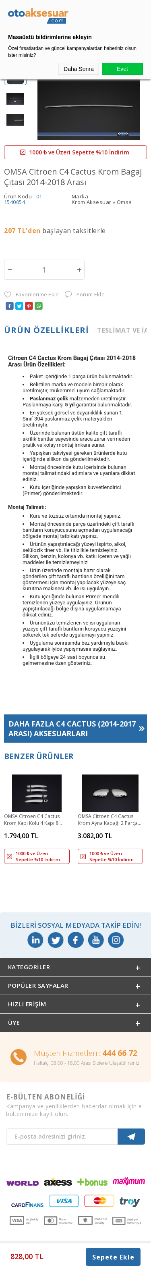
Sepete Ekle (113, 1257)
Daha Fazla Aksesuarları (72, 728)
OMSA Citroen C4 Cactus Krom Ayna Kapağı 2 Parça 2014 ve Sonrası (108, 820)
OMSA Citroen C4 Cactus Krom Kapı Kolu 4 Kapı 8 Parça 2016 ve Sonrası (32, 820)
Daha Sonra (79, 69)
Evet (122, 69)
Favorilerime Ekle (31, 294)
